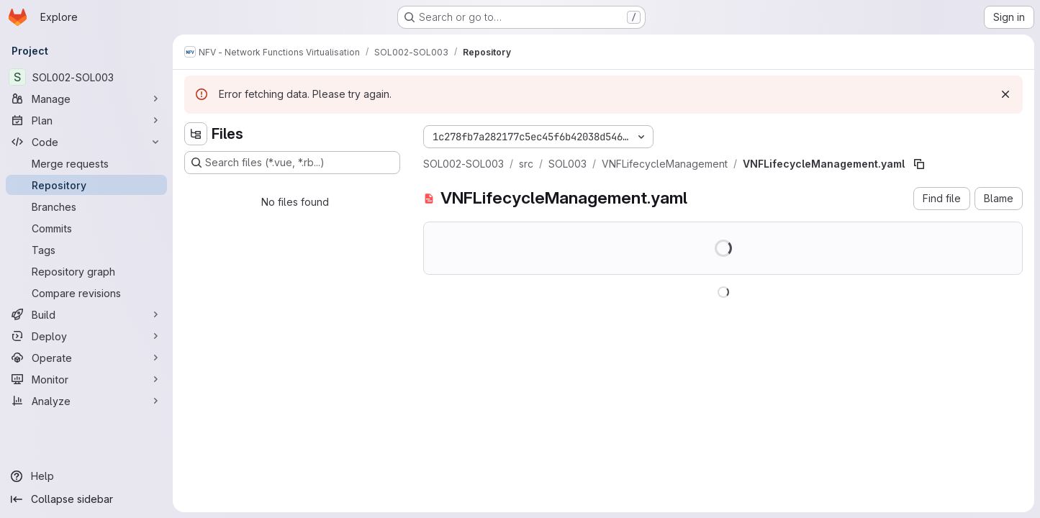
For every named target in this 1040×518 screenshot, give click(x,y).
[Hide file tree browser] (195, 133)
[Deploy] (86, 336)
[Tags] (86, 250)
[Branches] (86, 206)
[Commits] (86, 228)
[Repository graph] (86, 271)
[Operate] (86, 357)
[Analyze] (86, 401)
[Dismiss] (1005, 94)
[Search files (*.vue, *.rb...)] (292, 162)
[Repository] (86, 185)
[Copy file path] (919, 164)
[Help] (86, 476)
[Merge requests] (86, 163)
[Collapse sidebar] (86, 499)
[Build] (86, 314)
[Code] (86, 142)
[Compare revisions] (86, 293)
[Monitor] (86, 379)
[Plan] (86, 120)
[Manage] (86, 98)
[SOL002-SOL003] (86, 77)
